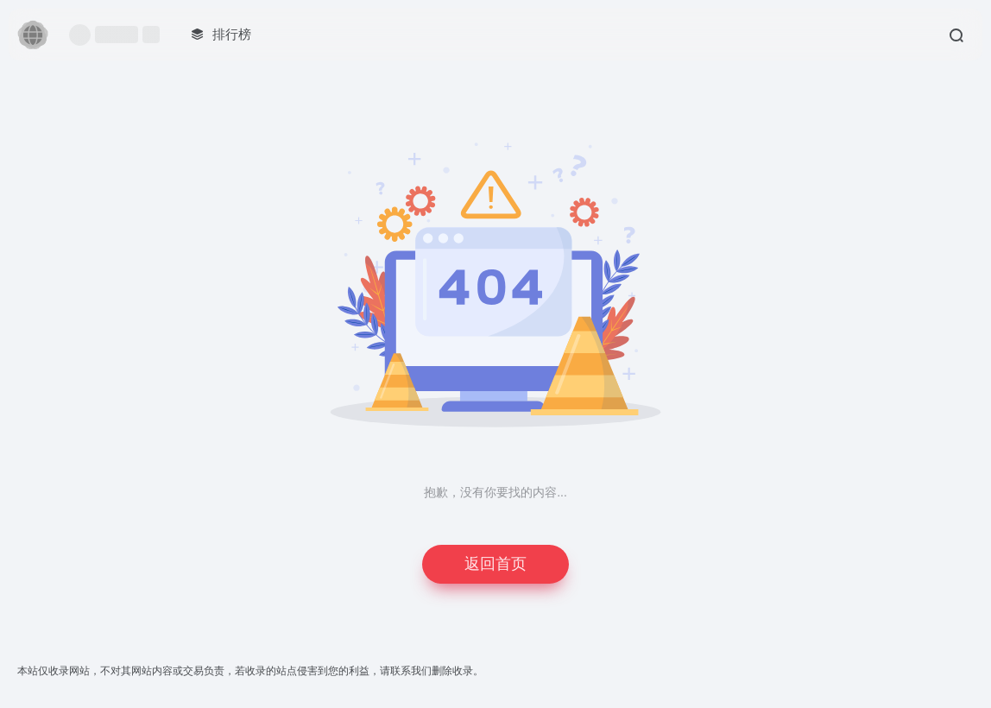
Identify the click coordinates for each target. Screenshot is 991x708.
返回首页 (495, 563)
